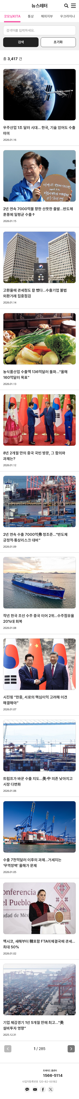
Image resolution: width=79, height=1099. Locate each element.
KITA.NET (6, 5)
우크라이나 (67, 16)
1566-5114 (53, 1075)
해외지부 (47, 16)
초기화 (58, 42)
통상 (31, 16)
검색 (21, 42)
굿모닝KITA (12, 16)
